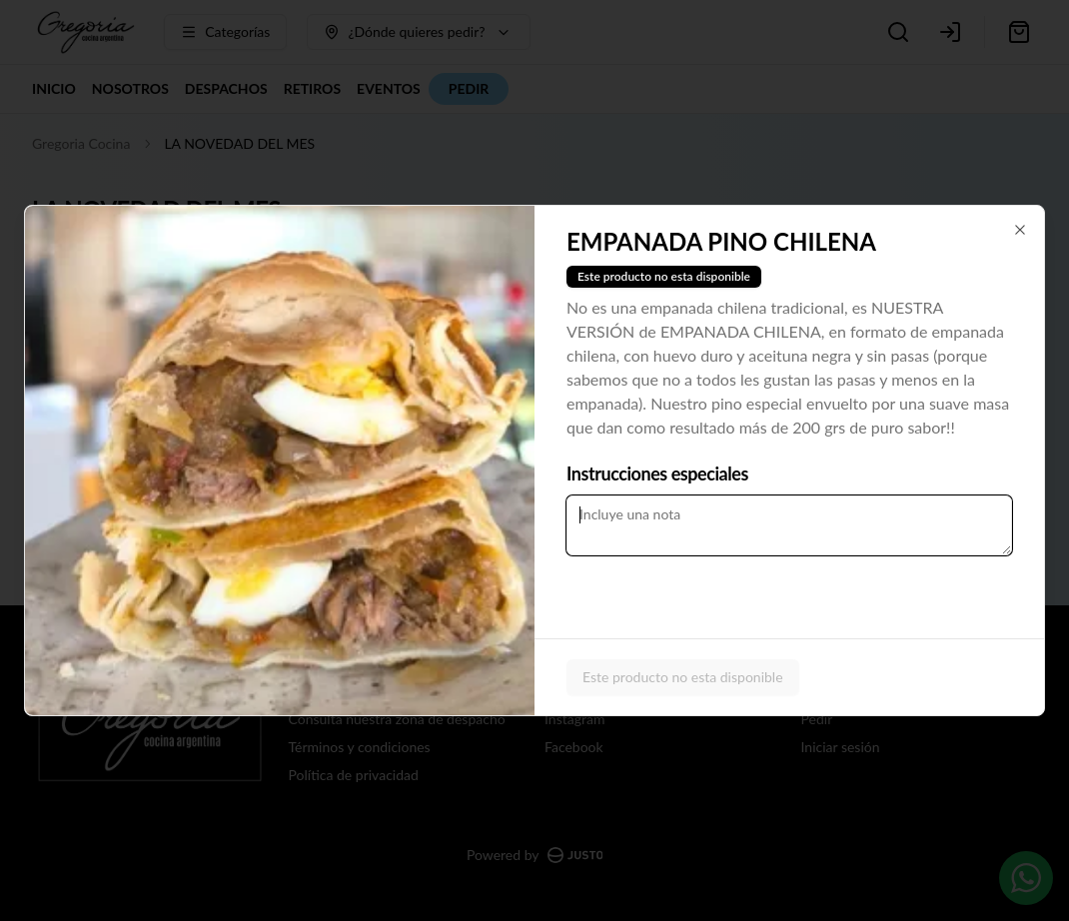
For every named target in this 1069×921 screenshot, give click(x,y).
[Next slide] (522, 460)
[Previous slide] (37, 460)
